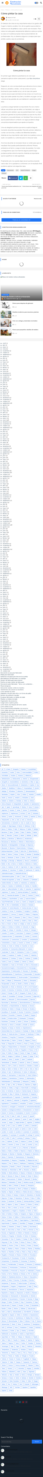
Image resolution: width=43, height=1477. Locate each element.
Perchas (34, 1233)
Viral (20, 1384)
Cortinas (17, 946)
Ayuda (27, 823)
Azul (33, 823)
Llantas (4, 1144)
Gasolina (4, 1059)
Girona (29, 1062)
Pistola (23, 1245)
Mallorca (37, 1151)
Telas (23, 1346)
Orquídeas (22, 1211)
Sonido (12, 1330)
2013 (4, 618)
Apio (3, 807)
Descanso (25, 971)
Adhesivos (28, 775)
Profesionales (14, 1267)
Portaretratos (5, 1261)
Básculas (9, 835)
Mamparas (4, 1154)
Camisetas (32, 883)
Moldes (16, 1185)
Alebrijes (4, 791)
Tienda (13, 1352)
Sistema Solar (5, 1324)
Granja (3, 1069)
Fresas (31, 1050)
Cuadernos (11, 955)
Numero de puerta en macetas (10, 695)
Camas (18, 879)
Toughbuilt (26, 1359)
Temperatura (5, 1349)
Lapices (17, 1129)
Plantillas (37, 1248)
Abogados (16, 769)
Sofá (3, 1327)
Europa (11, 1028)
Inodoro (31, 1103)
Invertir (28, 1113)
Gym (10, 1072)
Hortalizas (10, 1091)
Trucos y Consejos (20, 1365)
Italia (13, 1116)
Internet (4, 1113)
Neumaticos (18, 1198)
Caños (21, 889)
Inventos (11, 1113)
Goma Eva (22, 1065)
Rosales (21, 1305)
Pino (11, 1242)
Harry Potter (21, 1075)
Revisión (22, 1299)
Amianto (17, 797)
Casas (21, 898)
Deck (27, 965)
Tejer (17, 1346)
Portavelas (24, 1261)
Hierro (3, 1084)
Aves (22, 823)
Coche (28, 924)
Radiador (4, 1277)
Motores (4, 1188)
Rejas (30, 1286)
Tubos (37, 1365)
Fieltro (14, 1040)
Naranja (16, 1195)
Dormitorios (34, 990)
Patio (24, 1229)
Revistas (30, 1299)
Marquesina (5, 1166)
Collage (4, 930)
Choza (30, 917)
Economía (28, 996)
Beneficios (11, 838)
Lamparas (4, 1129)
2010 (4, 744)
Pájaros (31, 1214)
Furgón (34, 1053)
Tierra (19, 1352)
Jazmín (24, 1119)
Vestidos (38, 1378)
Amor (32, 797)
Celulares (31, 905)
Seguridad (4, 1315)
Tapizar (4, 1343)
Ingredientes (5, 1103)
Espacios (19, 1015)
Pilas (31, 1239)
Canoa (3, 889)
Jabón (18, 1116)
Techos (23, 1343)
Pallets (36, 1217)
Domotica (11, 990)
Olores (15, 1207)
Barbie (29, 829)
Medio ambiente (13, 1173)
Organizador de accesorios (9, 701)
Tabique (20, 1337)
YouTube (17, 1387)
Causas (39, 901)
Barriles (29, 832)
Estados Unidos (12, 1018)
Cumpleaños (5, 965)
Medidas (4, 1173)
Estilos (20, 1021)
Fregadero (24, 1050)
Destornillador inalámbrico (9, 977)
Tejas (12, 1346)
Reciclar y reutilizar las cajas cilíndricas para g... (15, 721)
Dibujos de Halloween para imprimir (11, 680)
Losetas (30, 1144)
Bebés (22, 835)
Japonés (4, 1119)
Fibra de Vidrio (6, 1040)
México (36, 1176)
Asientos (33, 816)
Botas (23, 857)
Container (24, 939)
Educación (11, 999)
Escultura (4, 1015)
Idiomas (17, 1094)
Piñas (34, 1242)
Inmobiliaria (14, 1103)
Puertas (4, 1274)
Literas (30, 1141)
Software (9, 1327)
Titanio (4, 1356)
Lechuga (30, 1135)
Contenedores (6, 942)
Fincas (34, 1040)
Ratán (10, 1280)
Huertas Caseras (26, 1091)
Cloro (3, 924)
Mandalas (19, 1154)
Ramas (26, 1277)
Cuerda (4, 961)
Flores (26, 1043)
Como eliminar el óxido (8, 691)
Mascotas (35, 1166)
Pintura (8, 10)
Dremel (4, 993)
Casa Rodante (13, 898)
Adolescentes (16, 778)
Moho (10, 1185)
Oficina (36, 1204)
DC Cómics (20, 965)
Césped (20, 914)
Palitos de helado (26, 1217)
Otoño (29, 1211)
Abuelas (23, 769)
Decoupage (32, 968)
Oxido (35, 1211)
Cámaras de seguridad (8, 879)
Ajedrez (32, 785)
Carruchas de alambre (13, 895)
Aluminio (31, 794)
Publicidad (31, 1270)
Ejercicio (32, 999)
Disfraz (26, 983)
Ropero (14, 1305)
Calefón (37, 870)
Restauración (14, 1296)
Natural (22, 1195)
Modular (4, 1185)
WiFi (11, 1387)
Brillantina (20, 860)
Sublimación (5, 1334)
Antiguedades (17, 804)
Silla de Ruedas (13, 1321)
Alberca (19, 788)
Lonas (23, 1144)
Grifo (21, 1069)
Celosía (24, 905)
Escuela (35, 1012)
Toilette (4, 1359)
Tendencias (14, 1349)
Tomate (11, 1359)
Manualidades (5, 1160)
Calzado (30, 876)
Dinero (25, 980)
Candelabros (19, 886)
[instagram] (26, 1402)
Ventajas (29, 1375)
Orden (34, 1207)
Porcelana (33, 1255)
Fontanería (23, 1047)
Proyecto (22, 1270)
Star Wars (31, 1330)
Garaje (31, 1056)
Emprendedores (14, 1006)
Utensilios (36, 1368)
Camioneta (24, 883)
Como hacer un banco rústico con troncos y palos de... (17, 716)
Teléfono (29, 1346)
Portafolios (31, 1258)
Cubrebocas (5, 958)
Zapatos (4, 1390)
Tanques (22, 1340)
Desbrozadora (16, 971)
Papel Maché (34, 1220)
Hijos (9, 1084)
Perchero (4, 1236)
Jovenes (4, 1122)
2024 (4, 371)
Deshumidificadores (7, 974)
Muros (3, 1195)
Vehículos (4, 1375)
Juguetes (29, 1122)
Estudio (25, 1024)
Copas (14, 942)
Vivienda (26, 1384)
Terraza (30, 1349)
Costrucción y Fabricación (18, 949)
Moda (19, 1182)
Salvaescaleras (17, 1311)
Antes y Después (6, 804)
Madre (10, 1151)
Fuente (22, 1053)
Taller (9, 1340)
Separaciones (34, 1315)
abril (4, 345)
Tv (15, 1368)
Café (16, 867)
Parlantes (11, 1226)
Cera (35, 908)
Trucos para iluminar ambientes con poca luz (14, 708)
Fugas (28, 1053)
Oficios (3, 1207)
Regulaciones (22, 1286)
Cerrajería (27, 911)
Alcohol (37, 788)
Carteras (30, 895)
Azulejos (4, 826)
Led (3, 1138)
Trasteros (34, 1362)
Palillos (17, 1217)
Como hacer (19, 933)
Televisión (38, 1346)
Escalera (32, 1009)
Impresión (18, 1097)
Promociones (32, 1267)
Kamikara (37, 1122)
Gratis (9, 1069)
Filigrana (27, 1040)
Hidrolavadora (31, 1078)
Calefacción (29, 870)
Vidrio (29, 1381)
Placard (36, 1245)
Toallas (17, 1356)
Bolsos (22, 854)
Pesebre (18, 1239)
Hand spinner (12, 1075)
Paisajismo (23, 1214)
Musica (9, 1195)
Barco (11, 832)
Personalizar (5, 1239)
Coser (31, 946)
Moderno (38, 1182)
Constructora (15, 939)
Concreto (34, 936)
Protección (14, 1270)
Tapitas (37, 1340)
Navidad (38, 1195)
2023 (4, 396)
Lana (10, 1129)
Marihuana (23, 1163)
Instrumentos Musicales (33, 1106)
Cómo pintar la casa (7, 706)
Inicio (2, 10)
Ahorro (3, 785)
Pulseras (23, 1274)
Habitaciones (17, 1072)
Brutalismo (34, 860)
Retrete (33, 1296)
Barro (3, 835)
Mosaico (23, 1185)
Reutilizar (4, 1299)
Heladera (4, 1078)
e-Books (4, 996)
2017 (4, 542)
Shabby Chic (29, 1318)
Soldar (31, 1327)
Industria (9, 1100)
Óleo (9, 1207)
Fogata (4, 1047)
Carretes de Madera (23, 892)
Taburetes (28, 1337)
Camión (16, 883)
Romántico (29, 1302)
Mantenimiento (20, 1157)
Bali (33, 826)
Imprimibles (26, 1097)
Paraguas (30, 1223)
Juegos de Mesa (19, 1122)
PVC (29, 1274)
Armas (18, 810)
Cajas (31, 867)
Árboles (24, 807)
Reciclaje (24, 1280)
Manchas (12, 1154)
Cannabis (34, 886)
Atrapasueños (5, 819)
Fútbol (3, 1056)
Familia (39, 1031)
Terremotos (5, 1352)
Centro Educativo (14, 908)
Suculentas (14, 1334)
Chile (10, 917)
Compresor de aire (7, 936)
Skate (13, 1324)
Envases (25, 1009)
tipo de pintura (35, 78)
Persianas (33, 1236)
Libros (34, 1138)
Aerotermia (25, 782)
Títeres (10, 1356)
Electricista (14, 1002)
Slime (19, 1324)
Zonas (10, 1390)
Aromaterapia (33, 810)
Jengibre (37, 1119)
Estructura (4, 1024)
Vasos (24, 1371)
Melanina (29, 1173)
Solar (16, 1327)
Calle (18, 876)
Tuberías (30, 1365)
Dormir (26, 990)
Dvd (35, 993)
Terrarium (23, 1349)
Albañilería (12, 788)
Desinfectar (18, 974)
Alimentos (20, 791)
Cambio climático (6, 883)
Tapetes (30, 1340)
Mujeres (11, 1192)
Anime (25, 801)
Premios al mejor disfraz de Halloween (12, 682)
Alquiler (12, 794)
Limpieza (23, 1141)
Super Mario (5, 1337)
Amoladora (25, 797)
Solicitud (37, 1327)
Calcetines (13, 870)
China (24, 917)
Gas (37, 1056)
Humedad (4, 1094)
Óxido (3, 1214)
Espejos (33, 1015)
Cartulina (4, 898)
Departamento (6, 971)
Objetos (9, 1204)
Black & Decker (21, 848)
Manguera (27, 1154)
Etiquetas (4, 1028)
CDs (8, 905)
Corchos (28, 942)
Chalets (27, 914)
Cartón (37, 895)
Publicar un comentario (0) (21, 220)
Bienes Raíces (30, 842)
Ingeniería (33, 1100)
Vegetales (32, 1371)
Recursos (13, 1283)
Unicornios (21, 1368)
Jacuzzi (25, 1116)
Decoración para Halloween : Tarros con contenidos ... (17, 684)
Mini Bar (35, 1179)
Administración (6, 778)
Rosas (27, 1305)
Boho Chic (23, 851)
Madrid (16, 1151)
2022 (4, 420)
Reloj (35, 1286)
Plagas (3, 1248)
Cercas (11, 911)
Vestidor (31, 1378)
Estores (26, 1021)
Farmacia (22, 1034)
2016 (4, 566)
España (27, 1015)
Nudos (38, 1201)
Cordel (35, 942)
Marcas (16, 1163)
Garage (25, 1056)
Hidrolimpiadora (6, 1081)
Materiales (5, 1170)
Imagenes (33, 1094)
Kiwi (9, 1125)
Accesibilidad (32, 769)
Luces (3, 1147)
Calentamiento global (8, 876)
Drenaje (10, 993)
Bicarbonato (28, 838)
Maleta (30, 1151)
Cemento (4, 908)
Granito (36, 1065)
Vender (17, 1375)
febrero (5, 367)
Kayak (3, 1125)
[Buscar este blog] (16, 1442)
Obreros (22, 1204)
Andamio (11, 801)
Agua (37, 782)
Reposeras (20, 1293)
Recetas (16, 1280)
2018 (4, 517)
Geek (23, 1059)
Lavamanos (26, 1132)
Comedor (4, 933)
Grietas (15, 1069)
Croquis (4, 955)
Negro (11, 1198)
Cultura (31, 961)
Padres (16, 1214)
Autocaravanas (6, 823)
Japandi (32, 1116)
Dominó (4, 990)
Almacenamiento (30, 791)
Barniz (17, 832)
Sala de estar (31, 1308)
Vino (9, 1384)
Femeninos (5, 1037)
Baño (16, 829)
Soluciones (5, 1330)
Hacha (25, 1072)
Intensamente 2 (27, 1110)
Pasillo (3, 1229)
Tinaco (30, 1352)
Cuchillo (35, 958)
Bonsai (3, 857)
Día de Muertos (34, 977)
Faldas (32, 1031)
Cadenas (10, 867)
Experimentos (27, 1028)
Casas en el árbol (30, 898)
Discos (13, 983)
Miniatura (4, 1182)
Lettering (20, 1138)
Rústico (16, 1308)
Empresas (24, 1006)
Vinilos (3, 1384)
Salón (3, 1311)
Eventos (18, 1028)
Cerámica (4, 911)
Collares (11, 930)
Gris (26, 1069)
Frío (36, 1050)
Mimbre (20, 1179)
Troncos (10, 1365)
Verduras (24, 1378)
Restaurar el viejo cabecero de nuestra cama (14, 714)
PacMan (9, 1214)
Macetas (25, 1147)
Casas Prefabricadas (7, 901)
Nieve (33, 1198)
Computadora (18, 936)
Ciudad (24, 920)
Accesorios (5, 772)
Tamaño (15, 1340)
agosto (5, 356)
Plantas (30, 1248)
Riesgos (4, 1302)
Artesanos (35, 813)
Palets (10, 1217)
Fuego (16, 1053)
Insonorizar (5, 1106)
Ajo (38, 785)
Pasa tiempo (33, 1226)
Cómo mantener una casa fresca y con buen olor (15, 725)
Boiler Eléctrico (33, 851)
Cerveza (13, 914)
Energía (18, 1009)
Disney (32, 983)
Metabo (23, 1176)
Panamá (9, 1220)
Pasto (18, 1229)
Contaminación (34, 939)
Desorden (37, 974)
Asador (10, 816)
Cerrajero (34, 911)
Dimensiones (17, 980)
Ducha (29, 993)
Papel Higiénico (24, 1220)
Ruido (9, 1308)
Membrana (38, 1173)
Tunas (3, 1368)
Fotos (38, 1047)
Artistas (4, 816)
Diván (12, 987)
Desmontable (28, 974)
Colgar (33, 927)
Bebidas (29, 835)
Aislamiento (24, 785)
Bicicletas (14, 842)
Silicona (4, 1321)
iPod (8, 1116)
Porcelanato (15, 1258)
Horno (3, 1091)
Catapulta (31, 901)
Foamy (32, 1043)
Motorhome (12, 1188)
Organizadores (6, 1211)
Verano (11, 1378)
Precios (4, 1264)
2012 (4, 641)
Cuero (10, 961)
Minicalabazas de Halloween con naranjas (13, 678)
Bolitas (4, 854)
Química (35, 1274)
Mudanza (25, 1188)
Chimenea (17, 917)
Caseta (24, 901)
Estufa (32, 1024)
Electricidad (5, 1002)
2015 (4, 583)
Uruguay (29, 1368)
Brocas (27, 860)
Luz (20, 1147)
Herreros (21, 1078)
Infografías (25, 1100)
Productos (4, 1267)
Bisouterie (4, 848)
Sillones (27, 1321)
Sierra (36, 1318)
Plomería (11, 1255)
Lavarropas (13, 1135)
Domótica (19, 990)
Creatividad (5, 952)
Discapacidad (5, 983)
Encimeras (4, 1009)
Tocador (31, 1356)
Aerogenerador (34, 778)
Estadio (4, 1018)
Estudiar (18, 1024)
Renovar (22, 1289)
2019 (4, 493)
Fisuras (3, 1043)
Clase (29, 920)
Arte (29, 813)
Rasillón (4, 1280)
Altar (18, 794)
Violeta (15, 1384)
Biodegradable (14, 845)
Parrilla (25, 1226)
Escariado (13, 1012)
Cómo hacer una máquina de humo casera (13, 704)
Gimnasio (14, 1062)
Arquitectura (14, 813)
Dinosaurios (33, 980)
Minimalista (12, 1182)
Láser (29, 1129)
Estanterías (5, 1021)
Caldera (21, 870)
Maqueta (14, 1160)
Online (28, 1207)
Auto (23, 819)
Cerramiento (5, 914)
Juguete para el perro (7, 712)
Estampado (23, 1018)
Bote (29, 857)
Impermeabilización (7, 1097)
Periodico (19, 1236)
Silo (33, 1321)
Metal (29, 1176)
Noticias (19, 1201)
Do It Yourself (33, 987)
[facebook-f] (16, 1402)
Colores (26, 930)
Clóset (15, 924)
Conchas (27, 936)
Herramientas (13, 1078)
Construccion (5, 939)
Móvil (19, 1188)
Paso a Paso (11, 1229)
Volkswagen (35, 1384)
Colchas (10, 927)
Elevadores (5, 1006)
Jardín (10, 1119)
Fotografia (31, 1047)
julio (4, 358)
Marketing (31, 1163)
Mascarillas (27, 1166)
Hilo (14, 1084)
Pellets (20, 1233)
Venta (23, 1375)
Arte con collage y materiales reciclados (24, 321)
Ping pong (4, 1242)
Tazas (17, 1343)
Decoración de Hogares (8, 968)
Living (36, 1141)
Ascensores (18, 816)
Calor (23, 876)
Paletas (4, 1217)
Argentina (4, 810)
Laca (13, 1125)
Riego (36, 1299)
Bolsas (16, 854)
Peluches (27, 1233)
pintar (15, 29)
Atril (13, 819)
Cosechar (24, 946)
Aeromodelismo (14, 782)
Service (4, 1318)
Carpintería (37, 889)
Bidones (21, 842)
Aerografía (5, 782)
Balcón (20, 826)
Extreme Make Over (7, 1031)
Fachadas (25, 1031)
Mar (10, 1163)
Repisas (12, 1293)
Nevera (27, 1198)
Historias (4, 1088)
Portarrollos (15, 1261)
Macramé (33, 1147)
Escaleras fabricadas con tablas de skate (13, 697)
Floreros (19, 1043)
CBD (3, 905)
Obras (16, 1204)
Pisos (16, 1245)
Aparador (26, 804)
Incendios (34, 1097)
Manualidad (30, 1157)
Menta (3, 1176)
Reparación (30, 1289)
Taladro (35, 1337)
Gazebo (17, 1059)
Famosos (4, 1034)
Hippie (35, 1084)
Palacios (38, 1214)
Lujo (8, 1147)
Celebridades (15, 905)
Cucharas (13, 958)
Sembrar (25, 1315)
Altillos (24, 794)
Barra (22, 832)
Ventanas (4, 1378)
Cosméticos (5, 949)
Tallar (3, 1340)
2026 (4, 343)
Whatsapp (25, 178)
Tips (35, 1352)
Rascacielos (33, 1277)
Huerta (18, 1091)
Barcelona (4, 832)
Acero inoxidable (27, 772)
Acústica (20, 775)
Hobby (11, 1088)
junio (4, 360)
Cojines (4, 927)
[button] (36, 3)
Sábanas (23, 1308)
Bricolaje (11, 860)
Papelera (14, 1223)
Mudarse (33, 1188)
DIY (17, 170)
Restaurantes (24, 1296)
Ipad (3, 1116)
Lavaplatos (5, 1135)
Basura (16, 835)
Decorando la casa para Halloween (11, 673)
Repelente (5, 1293)
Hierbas (33, 1081)
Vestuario (4, 1381)
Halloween (33, 1072)
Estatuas (12, 1021)
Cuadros (19, 955)
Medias (34, 1170)
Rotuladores (35, 1305)
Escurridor (12, 1015)
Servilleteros (19, 1318)
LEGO (7, 1138)
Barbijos (36, 829)
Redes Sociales (22, 1283)
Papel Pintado (6, 1223)
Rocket (16, 1302)
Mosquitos (31, 1185)
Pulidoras (15, 1274)
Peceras (4, 1233)
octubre (5, 352)
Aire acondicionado (13, 785)
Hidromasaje (16, 1081)
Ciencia (36, 917)
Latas (35, 1129)
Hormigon (34, 1088)
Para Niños (23, 1223)
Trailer (11, 1362)
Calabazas (4, 870)
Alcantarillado (28, 788)
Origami (14, 1211)
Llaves (17, 1144)
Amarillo (38, 794)
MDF (20, 1170)
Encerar (32, 1006)
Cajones (37, 867)
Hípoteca (27, 1084)
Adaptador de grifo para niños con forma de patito (16, 693)
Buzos (14, 864)
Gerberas (29, 1059)
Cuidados (16, 961)
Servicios (10, 1318)
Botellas (35, 857)
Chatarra (4, 917)
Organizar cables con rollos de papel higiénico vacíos (17, 723)
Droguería (22, 993)
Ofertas (29, 1204)
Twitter (20, 178)
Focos (38, 1043)
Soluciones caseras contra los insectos (12, 688)
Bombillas (36, 854)
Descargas (34, 971)
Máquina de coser (32, 1160)
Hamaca (4, 1075)
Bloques (30, 848)
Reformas (32, 1283)
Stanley (24, 1330)
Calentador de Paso (20, 873)
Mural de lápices (6, 686)
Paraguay (38, 1223)
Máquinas (4, 1163)
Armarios (12, 810)
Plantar (23, 1248)
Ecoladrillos (12, 996)
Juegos (11, 1122)
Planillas (10, 1248)
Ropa (36, 1302)
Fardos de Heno (13, 1034)
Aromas (25, 810)
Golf (9, 1065)
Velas (10, 1375)
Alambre (4, 788)
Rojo (22, 1302)
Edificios (4, 999)
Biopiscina (30, 845)
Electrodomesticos (25, 1002)
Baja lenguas (12, 826)
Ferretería (21, 1037)
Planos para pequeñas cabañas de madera (25, 329)
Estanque (31, 1018)
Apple (8, 807)
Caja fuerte (24, 867)
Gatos (10, 1059)
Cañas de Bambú (12, 889)
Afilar (31, 782)
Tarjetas (10, 1343)
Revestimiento (13, 1299)
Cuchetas (27, 958)
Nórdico (4, 1201)
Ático (39, 816)
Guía (36, 1069)
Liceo (3, 1141)
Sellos (19, 1315)
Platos (24, 1252)
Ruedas (4, 1308)
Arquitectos (5, 813)
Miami (3, 1179)
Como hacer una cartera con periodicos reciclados (16, 718)
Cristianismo (20, 952)
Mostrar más (37, 198)
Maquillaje (22, 1160)
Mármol (38, 1163)
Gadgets (10, 1056)
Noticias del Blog (29, 1201)
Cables (35, 864)
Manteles (10, 1157)
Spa (18, 1330)
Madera (4, 1151)
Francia (4, 1050)
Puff (9, 1274)
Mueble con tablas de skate (9, 699)
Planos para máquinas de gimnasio (22, 303)
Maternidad (13, 1170)
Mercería (10, 1176)
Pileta (36, 1239)
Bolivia (10, 854)
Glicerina (35, 1062)
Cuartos (26, 955)
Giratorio (22, 1062)
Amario (3, 797)
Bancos (4, 829)
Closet (9, 924)
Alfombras (12, 791)
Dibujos (9, 980)
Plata (17, 1252)
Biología (22, 845)
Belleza (4, 838)
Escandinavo (5, 1012)
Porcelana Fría (5, 1258)
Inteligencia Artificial (15, 1110)
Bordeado (10, 857)
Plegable (4, 1255)
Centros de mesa (26, 908)
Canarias (10, 886)
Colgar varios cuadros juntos (9, 703)
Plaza (35, 1252)
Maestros (23, 1151)
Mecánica (26, 1170)
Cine (3, 920)
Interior (37, 1110)
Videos (23, 1381)
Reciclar (31, 1280)
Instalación (21, 1106)
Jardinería (17, 1119)
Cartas (23, 895)
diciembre (6, 373)
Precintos (32, 1261)
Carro (3, 895)
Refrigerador (5, 1286)
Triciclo (4, 1365)
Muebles (4, 1192)
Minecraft (27, 1179)
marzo (5, 366)
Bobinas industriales (7, 851)
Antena (32, 801)
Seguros (12, 1315)
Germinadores (5, 1062)
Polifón (25, 1255)
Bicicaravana (5, 842)
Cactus (4, 867)
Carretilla (33, 892)
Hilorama (20, 1084)
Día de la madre (23, 977)
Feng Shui (13, 1037)
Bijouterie (4, 845)
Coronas (4, 946)
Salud (9, 1311)
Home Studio (25, 1088)
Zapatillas (33, 1387)
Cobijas (22, 924)
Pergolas (11, 1236)
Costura (30, 949)
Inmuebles (23, 1103)
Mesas (16, 1176)
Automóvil (15, 823)
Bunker (3, 864)
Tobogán (24, 1356)
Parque (19, 1226)
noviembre (6, 351)
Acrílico (36, 772)
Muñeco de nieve (28, 1192)
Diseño (20, 983)
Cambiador (34, 879)
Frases (16, 1050)
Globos (4, 1065)
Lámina (27, 1125)
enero (4, 347)
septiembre (6, 354)
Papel (15, 1220)
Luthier (14, 1147)
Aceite (12, 772)
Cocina (35, 924)
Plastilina (11, 1252)
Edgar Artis (36, 996)
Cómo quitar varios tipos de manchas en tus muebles (17, 710)
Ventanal (37, 1375)
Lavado (11, 1132)
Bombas (29, 854)
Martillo (12, 1166)
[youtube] (23, 1402)
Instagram (13, 1106)
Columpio (33, 930)
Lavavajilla (22, 1135)
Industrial (16, 1100)
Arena (30, 807)
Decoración (10, 170)
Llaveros (10, 1144)
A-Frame (8, 769)
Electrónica (36, 1002)
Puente (38, 1270)
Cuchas (20, 958)
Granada (29, 1065)
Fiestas (20, 1040)
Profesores (23, 1267)
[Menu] (2, 3)
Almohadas (5, 794)
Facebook (14, 178)
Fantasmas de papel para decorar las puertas (14, 676)
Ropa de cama (6, 1305)
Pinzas (29, 1242)
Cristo (28, 952)
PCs (37, 1229)
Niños (38, 1198)
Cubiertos (34, 955)
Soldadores (23, 1327)
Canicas (27, 886)
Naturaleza (30, 1195)
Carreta (13, 892)
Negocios (4, 1198)
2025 (4, 349)
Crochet (34, 952)
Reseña (28, 1293)
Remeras (4, 1289)
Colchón (17, 927)
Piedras (25, 1239)
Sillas (21, 1321)
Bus (9, 864)
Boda (16, 851)
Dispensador (5, 987)
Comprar (35, 933)
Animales (18, 801)
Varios (18, 1371)
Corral (10, 946)
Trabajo (34, 1359)
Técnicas (38, 1343)
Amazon (10, 797)
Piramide (4, 1245)
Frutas (3, 1053)
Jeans (30, 1119)
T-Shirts (13, 1337)
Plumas (19, 1255)
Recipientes (5, 1283)
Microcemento (11, 1179)
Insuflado (4, 1110)
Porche (23, 1258)
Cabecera (28, 864)
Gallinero (17, 1056)
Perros (26, 1236)
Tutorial (9, 1368)
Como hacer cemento (7, 719)
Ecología (20, 996)
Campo (4, 886)
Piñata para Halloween (7, 674)
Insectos (37, 1103)
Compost (28, 933)
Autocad (29, 819)
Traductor (4, 1362)
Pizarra (29, 1245)
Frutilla (10, 1053)
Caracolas (28, 889)
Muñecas (18, 1192)
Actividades (5, 775)
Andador (4, 801)
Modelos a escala (28, 1182)
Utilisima (4, 1371)
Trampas (18, 1362)
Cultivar (24, 961)
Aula (18, 819)
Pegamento (12, 1233)
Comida (11, 933)
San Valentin (27, 1311)
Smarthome (27, 1324)
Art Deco (22, 813)
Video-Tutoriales (14, 1381)
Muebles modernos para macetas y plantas (25, 312)
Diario (3, 980)
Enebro (12, 1009)
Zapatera (25, 1387)
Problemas (38, 1264)
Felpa (37, 1034)
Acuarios (13, 775)
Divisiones (19, 987)
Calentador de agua (7, 873)
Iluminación (25, 1094)
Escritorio (28, 1012)
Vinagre (36, 1381)
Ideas (11, 1094)
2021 (4, 444)
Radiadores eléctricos (15, 1277)
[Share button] (30, 178)
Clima (35, 920)
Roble (10, 1302)
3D (2, 769)
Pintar (16, 1242)
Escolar (21, 1012)
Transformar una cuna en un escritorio (12, 689)
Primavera (29, 1264)
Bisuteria (12, 848)
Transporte (26, 1362)
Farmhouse (31, 1034)
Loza (36, 1144)
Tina (24, 1352)
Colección (25, 927)
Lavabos (4, 1132)
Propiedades (5, 1270)
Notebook (11, 1201)
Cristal (12, 952)
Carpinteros (5, 892)
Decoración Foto (22, 968)
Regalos (13, 1286)
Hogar (34, 170)
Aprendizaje (16, 807)
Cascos (17, 901)
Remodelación (13, 1289)
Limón (16, 1141)
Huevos (36, 1091)
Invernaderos (19, 1113)
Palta (3, 1220)
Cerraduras (19, 911)
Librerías (27, 1138)
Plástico (4, 1252)
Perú (12, 1239)
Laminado (34, 1125)
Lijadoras (9, 1141)
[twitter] (20, 1402)
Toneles (18, 1359)
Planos (17, 1248)
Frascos (10, 1050)
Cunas (13, 965)
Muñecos (37, 1192)
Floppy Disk (11, 1043)
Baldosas (27, 826)
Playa (29, 1252)
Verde (17, 1378)
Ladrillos (19, 1125)
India (3, 1100)
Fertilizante (29, 1037)
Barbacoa (22, 829)
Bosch (17, 857)
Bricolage (4, 860)
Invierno (34, 1113)
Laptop (24, 1129)
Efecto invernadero (22, 999)
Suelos (22, 1334)
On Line (22, 1207)
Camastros (26, 879)
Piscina (11, 1245)
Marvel (19, 1166)
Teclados (30, 1343)
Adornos (25, 778)
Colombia (18, 930)
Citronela (16, 920)
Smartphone (36, 1324)
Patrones (31, 1229)
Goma (15, 1065)
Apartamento (35, 804)
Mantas (4, 1157)
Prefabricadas (12, 1264)
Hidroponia (26, 1081)
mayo (4, 362)
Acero (18, 772)
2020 (4, 469)
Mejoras (23, 1173)
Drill (16, 993)
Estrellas (33, 1021)
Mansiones (36, 1154)
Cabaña (20, 864)
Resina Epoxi (5, 1296)
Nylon (3, 1204)
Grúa (31, 1069)
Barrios (35, 832)
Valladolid (12, 1371)
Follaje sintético (12, 1047)
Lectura (37, 1135)
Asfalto (26, 816)
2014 (4, 598)
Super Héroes (30, 1334)
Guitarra (4, 1072)
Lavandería (35, 1132)
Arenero (36, 807)
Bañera (10, 829)
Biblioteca (20, 838)
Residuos (34, 1293)
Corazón (20, 942)
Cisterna (9, 920)
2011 (4, 665)
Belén (35, 835)
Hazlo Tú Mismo (25, 170)
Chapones (35, 914)
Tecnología (5, 1346)
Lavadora (18, 1132)
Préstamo (21, 1264)
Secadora (36, 1311)
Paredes (4, 1226)
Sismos (39, 1321)
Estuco (12, 1024)
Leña (13, 1138)
